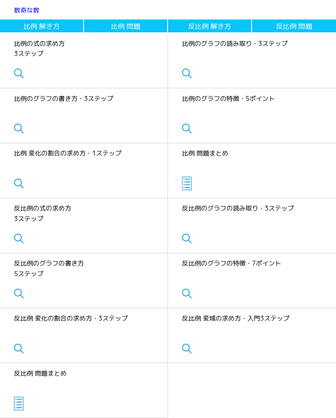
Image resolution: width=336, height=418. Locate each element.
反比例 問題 (294, 26)
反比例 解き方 (209, 26)
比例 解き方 (42, 26)
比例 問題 (125, 26)
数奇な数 (26, 10)
